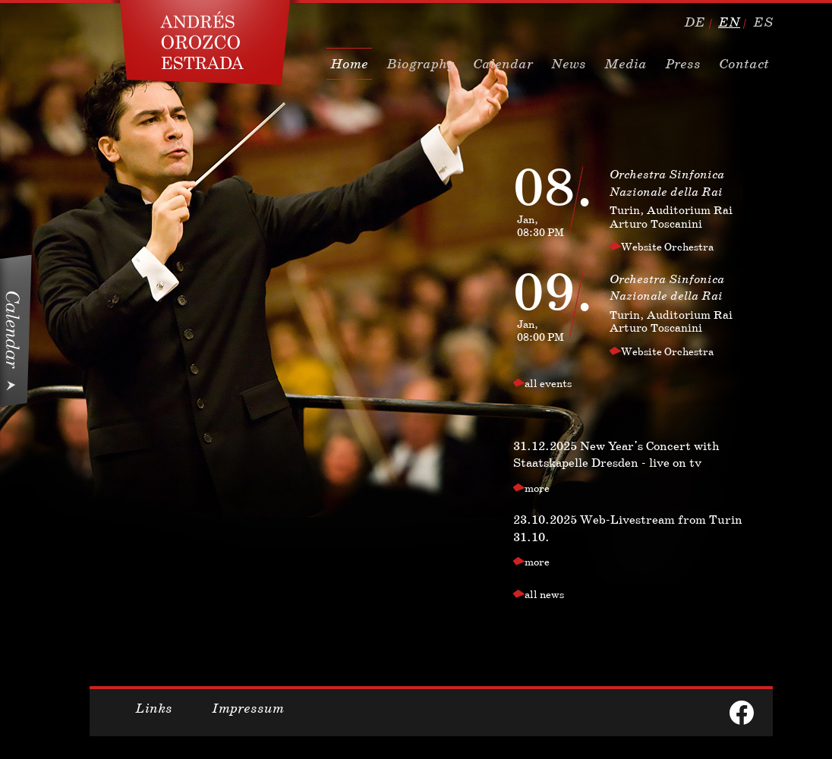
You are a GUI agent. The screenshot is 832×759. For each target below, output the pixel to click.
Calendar (503, 63)
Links (153, 708)
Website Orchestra (667, 247)
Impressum (248, 708)
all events (548, 383)
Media (625, 63)
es (763, 22)
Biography (420, 63)
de (694, 22)
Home (349, 63)
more (537, 488)
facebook (742, 713)
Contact (744, 63)
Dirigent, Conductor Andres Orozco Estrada (205, 42)
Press (683, 63)
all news (544, 594)
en (729, 22)
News (568, 63)
